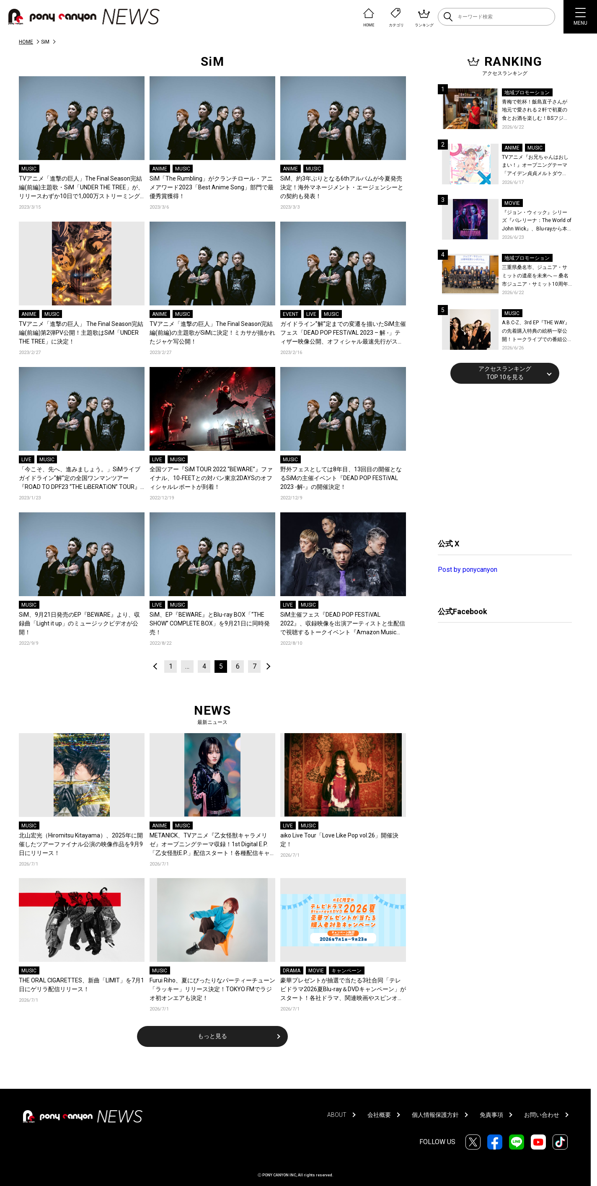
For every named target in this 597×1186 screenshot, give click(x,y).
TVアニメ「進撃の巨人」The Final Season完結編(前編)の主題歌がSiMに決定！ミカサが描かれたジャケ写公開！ (212, 332)
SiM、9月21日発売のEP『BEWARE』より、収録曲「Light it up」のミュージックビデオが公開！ (79, 623)
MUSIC (28, 169)
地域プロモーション (527, 93)
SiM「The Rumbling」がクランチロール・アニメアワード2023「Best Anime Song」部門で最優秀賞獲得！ (212, 187)
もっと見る (212, 1036)
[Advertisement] (500, 460)
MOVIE (316, 971)
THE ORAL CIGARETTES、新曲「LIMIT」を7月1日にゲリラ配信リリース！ (81, 984)
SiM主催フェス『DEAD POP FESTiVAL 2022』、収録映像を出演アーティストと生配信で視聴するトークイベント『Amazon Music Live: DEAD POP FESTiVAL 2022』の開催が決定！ (342, 624)
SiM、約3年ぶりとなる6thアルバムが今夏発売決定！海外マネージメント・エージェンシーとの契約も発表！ (341, 187)
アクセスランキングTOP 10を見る (504, 372)
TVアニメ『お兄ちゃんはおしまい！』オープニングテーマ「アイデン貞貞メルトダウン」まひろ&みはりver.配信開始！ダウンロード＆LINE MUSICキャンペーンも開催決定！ (535, 166)
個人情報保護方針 (435, 1114)
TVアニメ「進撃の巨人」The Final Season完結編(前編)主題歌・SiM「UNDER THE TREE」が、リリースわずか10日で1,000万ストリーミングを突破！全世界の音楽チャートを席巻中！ (81, 188)
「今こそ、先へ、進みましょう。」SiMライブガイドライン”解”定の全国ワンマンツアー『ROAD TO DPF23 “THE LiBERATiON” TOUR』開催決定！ (79, 478)
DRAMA (291, 971)
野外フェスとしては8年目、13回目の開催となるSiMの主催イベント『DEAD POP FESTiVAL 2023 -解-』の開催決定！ (341, 478)
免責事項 (491, 1114)
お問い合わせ (541, 1114)
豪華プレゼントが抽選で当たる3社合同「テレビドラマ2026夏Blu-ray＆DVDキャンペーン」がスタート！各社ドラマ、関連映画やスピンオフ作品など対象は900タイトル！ (343, 990)
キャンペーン (346, 971)
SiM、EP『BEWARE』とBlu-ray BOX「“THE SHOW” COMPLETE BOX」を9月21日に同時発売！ (210, 623)
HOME (26, 42)
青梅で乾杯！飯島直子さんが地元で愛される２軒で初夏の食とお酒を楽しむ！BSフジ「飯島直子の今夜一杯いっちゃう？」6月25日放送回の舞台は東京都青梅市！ (536, 111)
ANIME (159, 169)
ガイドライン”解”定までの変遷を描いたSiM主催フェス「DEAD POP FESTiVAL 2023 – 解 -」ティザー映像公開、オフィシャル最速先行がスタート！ (343, 333)
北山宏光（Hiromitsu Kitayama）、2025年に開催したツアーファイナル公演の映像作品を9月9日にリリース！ (81, 844)
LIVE (311, 314)
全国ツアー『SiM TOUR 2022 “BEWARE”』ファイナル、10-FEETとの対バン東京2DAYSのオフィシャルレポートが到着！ (211, 478)
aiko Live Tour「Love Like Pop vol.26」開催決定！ (339, 840)
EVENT (290, 314)
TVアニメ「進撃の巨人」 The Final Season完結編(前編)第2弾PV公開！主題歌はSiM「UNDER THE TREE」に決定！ (81, 332)
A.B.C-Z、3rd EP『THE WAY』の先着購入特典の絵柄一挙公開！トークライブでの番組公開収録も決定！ (536, 332)
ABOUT (336, 1114)
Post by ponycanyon (467, 570)
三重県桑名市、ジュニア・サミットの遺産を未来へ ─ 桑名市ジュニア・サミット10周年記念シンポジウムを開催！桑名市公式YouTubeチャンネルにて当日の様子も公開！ (537, 276)
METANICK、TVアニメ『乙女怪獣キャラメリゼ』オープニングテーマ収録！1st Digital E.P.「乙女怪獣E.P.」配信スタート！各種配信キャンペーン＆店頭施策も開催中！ (210, 845)
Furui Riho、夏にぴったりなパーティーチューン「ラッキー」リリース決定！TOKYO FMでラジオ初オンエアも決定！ (212, 989)
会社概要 (379, 1114)
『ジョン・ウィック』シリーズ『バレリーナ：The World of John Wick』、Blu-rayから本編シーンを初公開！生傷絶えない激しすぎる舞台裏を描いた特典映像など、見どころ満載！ (536, 221)
